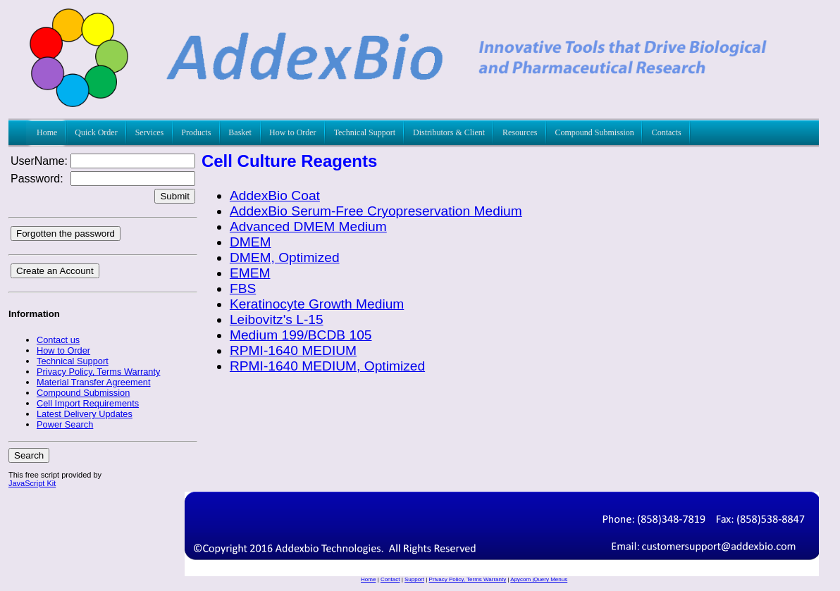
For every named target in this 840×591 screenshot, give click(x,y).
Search (29, 455)
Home (368, 579)
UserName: (39, 161)
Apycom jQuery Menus (538, 579)
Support (414, 579)
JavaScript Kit (32, 483)
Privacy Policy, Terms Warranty (468, 579)
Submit (174, 196)
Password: (37, 179)
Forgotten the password (65, 233)
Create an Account (55, 271)
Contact (390, 579)
